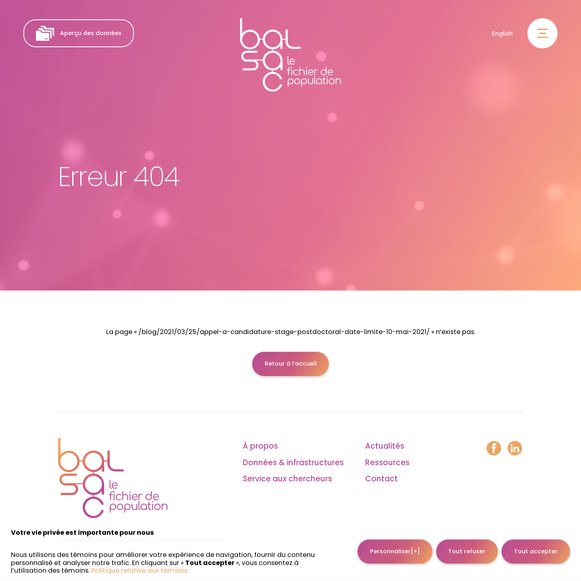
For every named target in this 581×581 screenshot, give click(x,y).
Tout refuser (466, 546)
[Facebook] (493, 449)
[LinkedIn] (514, 449)
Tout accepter (536, 546)
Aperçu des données (78, 33)
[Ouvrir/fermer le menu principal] (542, 33)
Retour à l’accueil (291, 363)
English (502, 33)
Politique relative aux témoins (139, 565)
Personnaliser (395, 546)
